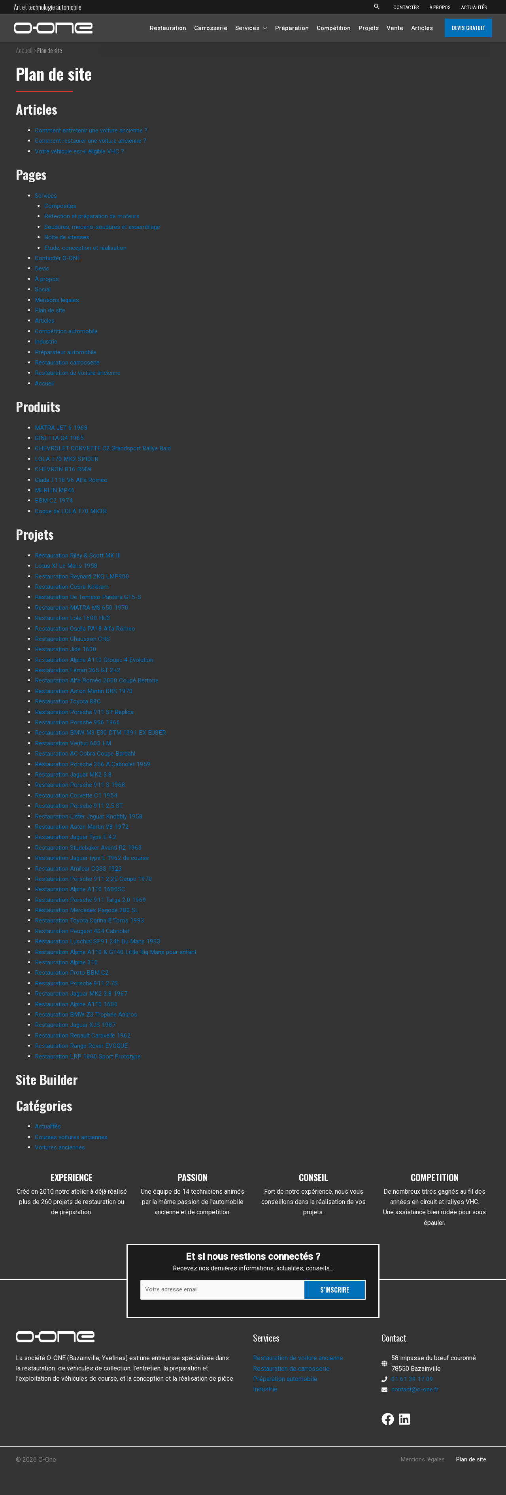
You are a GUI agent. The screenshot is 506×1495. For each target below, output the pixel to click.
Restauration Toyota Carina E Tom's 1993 (91, 920)
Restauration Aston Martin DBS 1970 (85, 691)
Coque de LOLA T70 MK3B (72, 511)
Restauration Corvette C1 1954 (77, 795)
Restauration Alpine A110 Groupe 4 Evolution (96, 659)
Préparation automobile (285, 1379)
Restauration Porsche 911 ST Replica (86, 712)
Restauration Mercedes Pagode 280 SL (89, 910)
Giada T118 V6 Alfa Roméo (72, 480)
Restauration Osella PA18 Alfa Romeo (87, 628)
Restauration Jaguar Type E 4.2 (77, 837)
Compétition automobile (68, 331)
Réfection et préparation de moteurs (94, 216)
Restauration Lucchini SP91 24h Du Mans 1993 (99, 941)
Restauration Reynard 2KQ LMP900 (84, 576)
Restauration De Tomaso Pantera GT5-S (90, 597)
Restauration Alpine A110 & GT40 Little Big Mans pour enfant (119, 952)
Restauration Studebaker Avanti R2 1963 (90, 847)
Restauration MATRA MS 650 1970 (83, 607)
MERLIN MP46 (55, 490)
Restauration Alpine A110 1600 (78, 1004)
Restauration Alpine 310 (68, 962)
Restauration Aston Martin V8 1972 (83, 826)
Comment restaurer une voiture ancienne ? (93, 140)
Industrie (47, 341)
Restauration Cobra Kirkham (73, 586)
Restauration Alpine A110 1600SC (81, 889)
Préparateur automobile (67, 352)
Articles (45, 320)
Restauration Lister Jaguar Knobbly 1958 (91, 816)
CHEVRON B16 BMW (64, 469)
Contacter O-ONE (58, 258)
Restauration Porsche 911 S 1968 (81, 784)
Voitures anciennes (61, 1147)
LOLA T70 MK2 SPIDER (67, 459)
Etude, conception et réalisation (87, 247)
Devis (43, 268)
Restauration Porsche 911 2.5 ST (80, 805)
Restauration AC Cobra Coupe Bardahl (86, 753)
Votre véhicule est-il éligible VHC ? (83, 151)
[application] (263, 28)
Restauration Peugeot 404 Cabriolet (84, 931)
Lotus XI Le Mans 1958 (67, 565)
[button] (376, 7)
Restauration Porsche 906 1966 (79, 722)
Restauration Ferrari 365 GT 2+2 (79, 670)
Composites (61, 206)
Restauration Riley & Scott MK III (80, 555)
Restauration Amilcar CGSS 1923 (80, 868)
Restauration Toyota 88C (68, 701)
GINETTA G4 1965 (59, 438)
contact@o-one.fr (415, 1390)
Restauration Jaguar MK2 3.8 (74, 774)
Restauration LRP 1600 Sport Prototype (90, 1056)
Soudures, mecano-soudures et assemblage (105, 227)
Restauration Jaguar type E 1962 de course (94, 858)
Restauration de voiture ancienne (80, 372)
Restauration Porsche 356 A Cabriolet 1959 (95, 764)
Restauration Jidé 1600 (67, 649)
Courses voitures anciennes (73, 1136)
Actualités (48, 1126)
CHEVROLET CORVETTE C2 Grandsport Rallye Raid (105, 448)
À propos (47, 279)
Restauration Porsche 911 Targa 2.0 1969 (92, 899)
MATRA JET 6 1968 (62, 427)
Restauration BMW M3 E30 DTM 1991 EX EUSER (102, 732)
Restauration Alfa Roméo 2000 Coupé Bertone (98, 680)
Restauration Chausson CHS (73, 639)
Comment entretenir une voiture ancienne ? (93, 130)
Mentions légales (59, 300)
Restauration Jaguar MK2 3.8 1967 (82, 993)
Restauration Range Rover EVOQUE (83, 1045)
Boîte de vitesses (69, 237)
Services (47, 195)
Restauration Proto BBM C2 (73, 972)
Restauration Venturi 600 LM (74, 743)
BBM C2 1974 (54, 500)
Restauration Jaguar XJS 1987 (77, 1024)
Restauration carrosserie (69, 362)
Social (43, 289)
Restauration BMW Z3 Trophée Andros (88, 1014)
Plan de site (51, 310)
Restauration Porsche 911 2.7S (78, 983)
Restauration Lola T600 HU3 (73, 618)
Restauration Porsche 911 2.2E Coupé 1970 (95, 879)
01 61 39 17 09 (412, 1379)
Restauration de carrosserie (291, 1369)
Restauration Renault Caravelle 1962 (85, 1035)
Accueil (24, 50)
